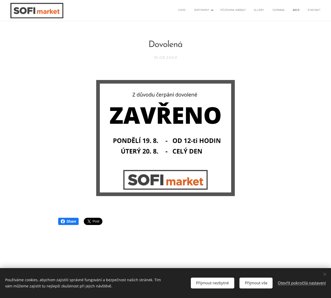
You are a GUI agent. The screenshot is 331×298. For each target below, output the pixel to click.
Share (68, 221)
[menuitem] (270, 10)
